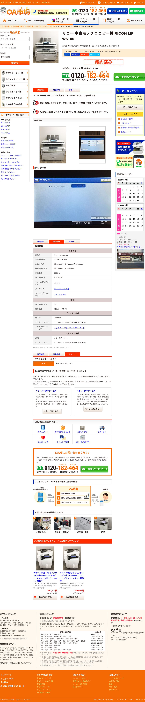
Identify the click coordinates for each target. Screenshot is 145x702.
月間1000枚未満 (7, 141)
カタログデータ (60, 294)
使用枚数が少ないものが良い (12, 165)
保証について (43, 439)
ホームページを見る (61, 289)
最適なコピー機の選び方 (113, 20)
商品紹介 (40, 242)
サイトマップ (140, 699)
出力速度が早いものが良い (11, 169)
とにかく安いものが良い (10, 162)
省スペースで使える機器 (10, 175)
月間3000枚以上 (7, 147)
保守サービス (136, 20)
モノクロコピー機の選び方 (87, 20)
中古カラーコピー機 (12, 73)
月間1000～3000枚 (8, 144)
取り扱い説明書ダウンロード (12, 686)
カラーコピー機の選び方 (62, 20)
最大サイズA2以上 (8, 172)
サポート (72, 90)
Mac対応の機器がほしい (10, 159)
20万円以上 (5, 133)
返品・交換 (113, 687)
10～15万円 (5, 126)
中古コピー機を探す (36, 20)
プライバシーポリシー (124, 699)
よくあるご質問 (107, 3)
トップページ (12, 20)
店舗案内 (140, 3)
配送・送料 (102, 429)
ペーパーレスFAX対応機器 (11, 155)
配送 (110, 684)
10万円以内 (5, 123)
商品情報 (56, 90)
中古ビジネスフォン (12, 98)
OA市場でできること (80, 678)
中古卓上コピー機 (11, 92)
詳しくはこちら (52, 411)
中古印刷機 (8, 85)
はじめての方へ (88, 3)
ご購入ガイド (125, 3)
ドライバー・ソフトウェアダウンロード (69, 328)
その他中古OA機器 (11, 104)
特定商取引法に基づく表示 (104, 699)
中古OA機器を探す (44, 675)
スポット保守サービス (86, 391)
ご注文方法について (62, 429)
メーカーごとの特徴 (80, 684)
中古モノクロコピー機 (13, 79)
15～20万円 (5, 129)
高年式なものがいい (8, 179)
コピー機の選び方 (82, 439)
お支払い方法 (82, 429)
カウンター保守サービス (46, 391)
